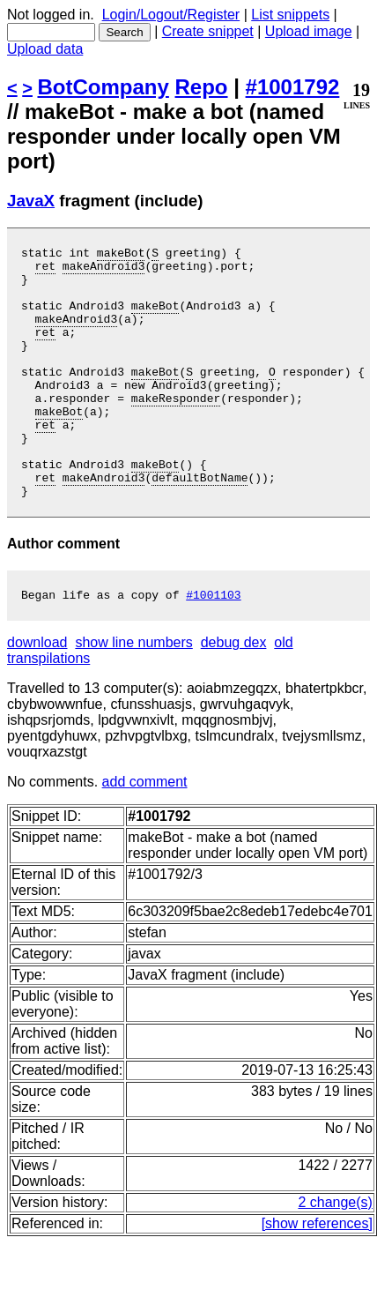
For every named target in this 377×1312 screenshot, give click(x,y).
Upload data (45, 48)
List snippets (290, 14)
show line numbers (133, 695)
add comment (145, 834)
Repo (201, 87)
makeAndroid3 (104, 271)
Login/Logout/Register (171, 14)
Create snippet (208, 31)
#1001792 (293, 87)
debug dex (234, 695)
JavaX (31, 200)
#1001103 (213, 647)
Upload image (308, 31)
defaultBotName (200, 525)
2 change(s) (335, 1255)
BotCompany (103, 87)
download (37, 695)
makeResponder (175, 429)
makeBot (121, 255)
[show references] (317, 1276)
